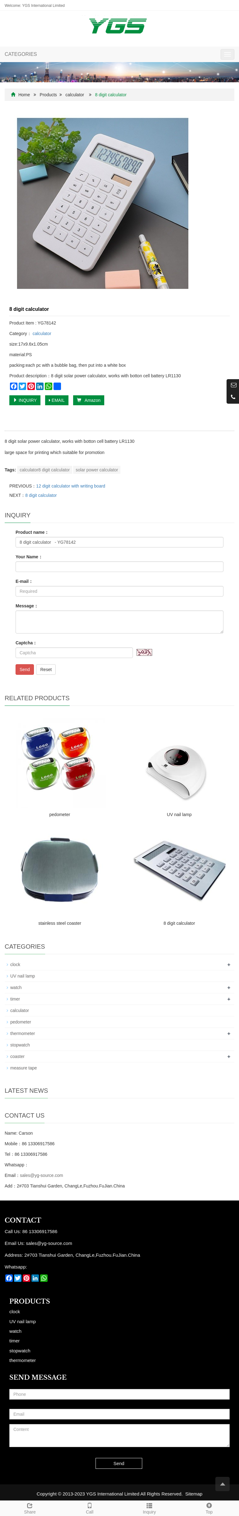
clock (15, 964)
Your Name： (29, 556)
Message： (27, 605)
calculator (74, 94)
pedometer (59, 814)
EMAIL (57, 400)
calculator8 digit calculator (45, 469)
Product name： (32, 532)
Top (209, 1507)
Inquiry (149, 1507)
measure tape (23, 1067)
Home (24, 94)
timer (15, 998)
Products (48, 94)
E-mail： (24, 581)
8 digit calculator (41, 495)
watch (16, 987)
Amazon (89, 400)
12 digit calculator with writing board (70, 485)
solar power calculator (97, 469)
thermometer (22, 1033)
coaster (17, 1056)
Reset (46, 669)
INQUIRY (25, 400)
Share (30, 1507)
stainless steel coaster (59, 923)
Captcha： (26, 642)
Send (25, 669)
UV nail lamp (179, 814)
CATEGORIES (21, 54)
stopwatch (20, 1044)
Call (90, 1507)
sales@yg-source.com (41, 1175)
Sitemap (193, 1493)
